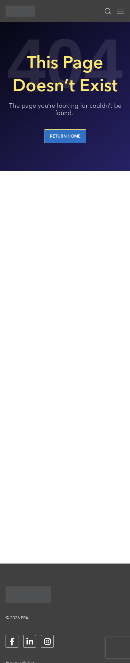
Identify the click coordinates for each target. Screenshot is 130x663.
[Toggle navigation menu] (120, 11)
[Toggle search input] (108, 11)
